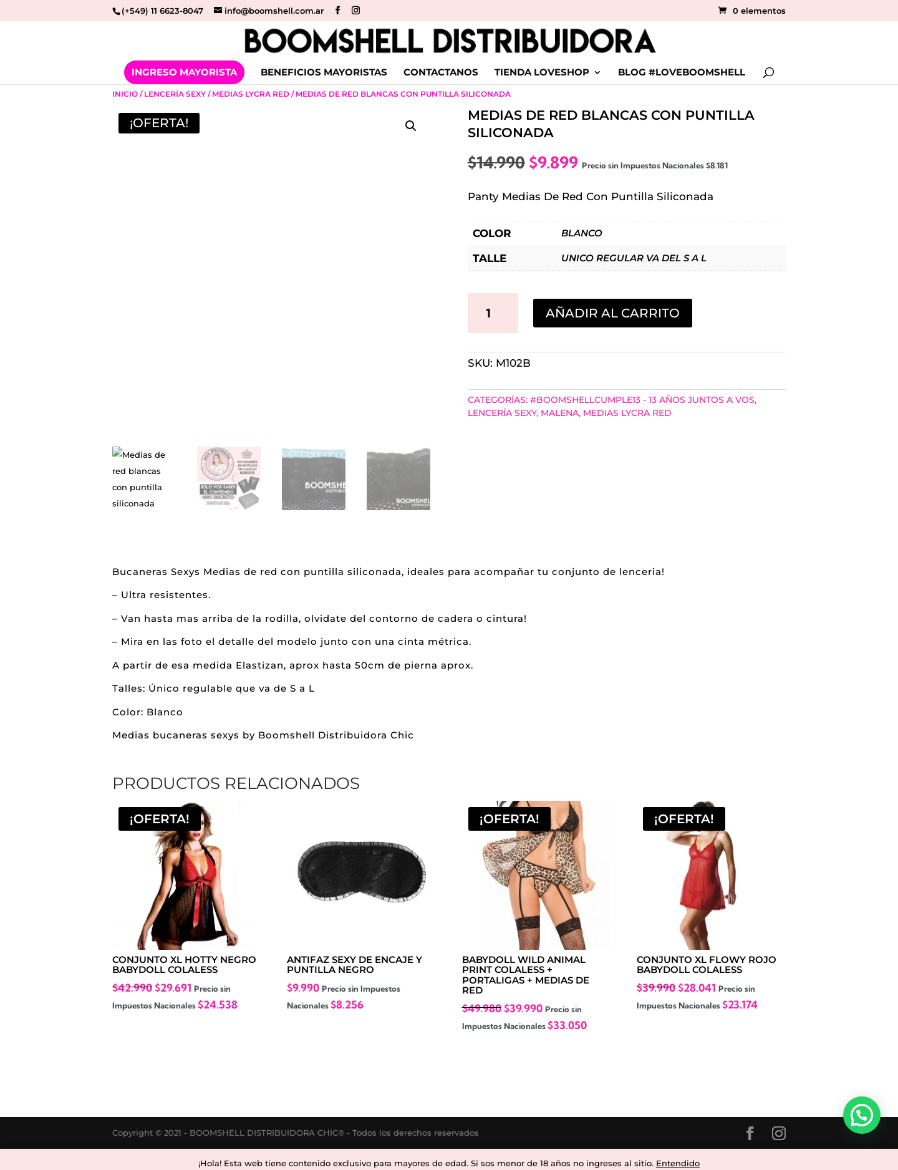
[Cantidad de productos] (493, 313)
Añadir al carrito (613, 313)
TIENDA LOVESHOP (542, 73)
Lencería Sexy (175, 94)
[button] (411, 126)
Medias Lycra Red (250, 94)
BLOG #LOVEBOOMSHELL (681, 73)
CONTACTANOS (440, 73)
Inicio (125, 94)
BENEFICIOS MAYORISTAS (324, 73)
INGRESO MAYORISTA (184, 72)
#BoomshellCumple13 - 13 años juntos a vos (642, 399)
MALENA (560, 412)
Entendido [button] (678, 1163)
